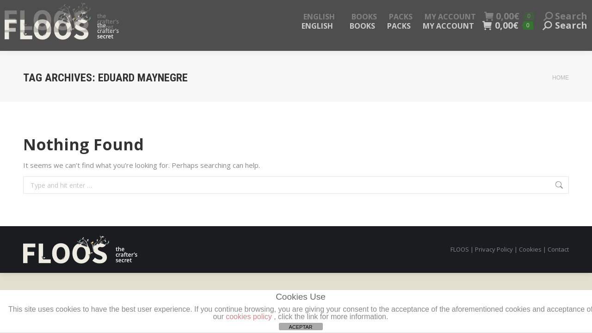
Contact (558, 249)
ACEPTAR (300, 327)
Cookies (530, 249)
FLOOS (459, 249)
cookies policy (249, 317)
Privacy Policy (494, 249)
